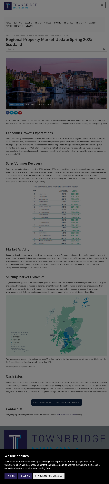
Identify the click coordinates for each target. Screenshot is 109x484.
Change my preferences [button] (48, 476)
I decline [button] (25, 476)
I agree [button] (11, 476)
